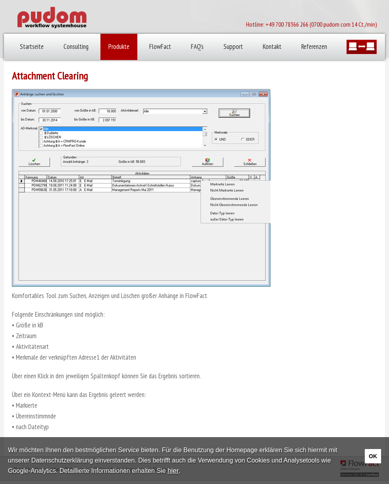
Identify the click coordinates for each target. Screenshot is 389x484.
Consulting (76, 46)
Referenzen (314, 46)
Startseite (32, 46)
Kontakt (272, 46)
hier (173, 470)
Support (233, 46)
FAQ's (197, 46)
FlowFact (160, 46)
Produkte (118, 46)
